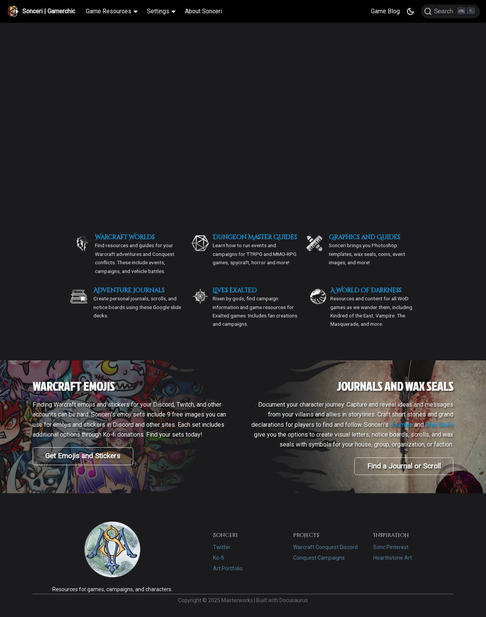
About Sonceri (203, 11)
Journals (401, 424)
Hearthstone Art (392, 558)
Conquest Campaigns (319, 558)
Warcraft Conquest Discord (325, 547)
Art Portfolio (228, 568)
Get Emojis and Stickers (82, 455)
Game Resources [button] (108, 11)
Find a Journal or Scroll (404, 466)
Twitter (221, 547)
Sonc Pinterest (391, 547)
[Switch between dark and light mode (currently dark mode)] (410, 11)
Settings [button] (158, 11)
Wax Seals (439, 424)
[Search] (450, 11)
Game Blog (385, 11)
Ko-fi (218, 558)
